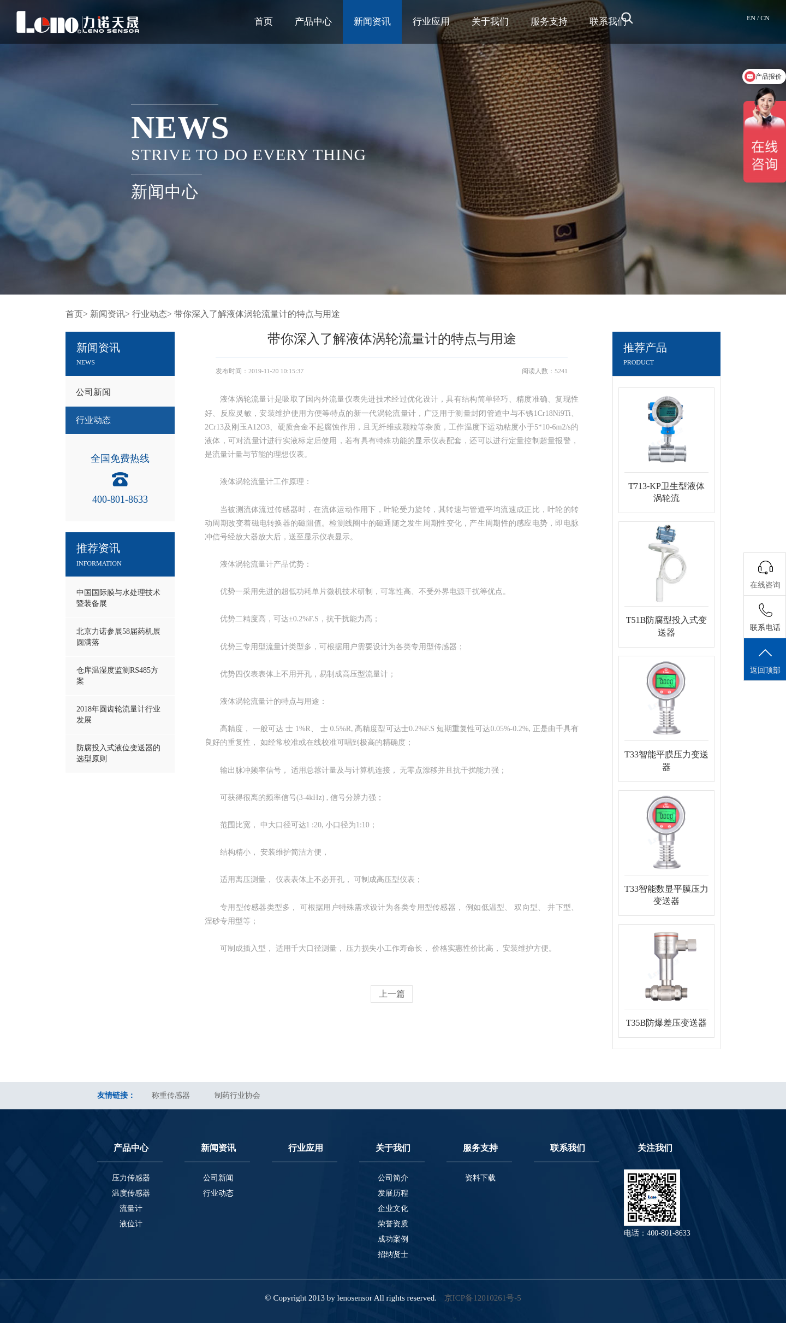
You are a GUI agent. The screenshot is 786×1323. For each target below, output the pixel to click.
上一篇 (392, 993)
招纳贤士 (393, 1254)
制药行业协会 (237, 1095)
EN (752, 18)
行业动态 (93, 420)
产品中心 (313, 21)
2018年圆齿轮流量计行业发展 (118, 714)
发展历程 (393, 1193)
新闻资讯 (372, 21)
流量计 (131, 1208)
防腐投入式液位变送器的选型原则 (118, 753)
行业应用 (431, 21)
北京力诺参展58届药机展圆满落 (118, 636)
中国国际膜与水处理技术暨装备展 (118, 598)
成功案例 (393, 1239)
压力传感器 (131, 1178)
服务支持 (549, 21)
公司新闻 (93, 392)
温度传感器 (131, 1193)
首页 (263, 21)
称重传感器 (171, 1095)
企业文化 (393, 1208)
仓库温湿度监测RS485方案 (117, 675)
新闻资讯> (110, 314)
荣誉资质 (393, 1224)
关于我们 (490, 21)
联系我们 (608, 21)
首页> (77, 314)
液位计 (131, 1224)
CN (765, 18)
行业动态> (152, 314)
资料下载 (480, 1178)
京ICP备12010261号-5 (482, 1297)
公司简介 (393, 1178)
